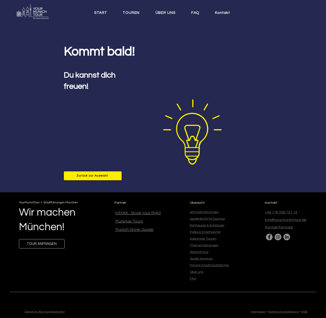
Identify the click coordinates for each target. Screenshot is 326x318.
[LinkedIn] (286, 237)
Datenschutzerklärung (283, 311)
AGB (304, 311)
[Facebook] (269, 237)
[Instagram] (278, 237)
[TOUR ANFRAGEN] (42, 243)
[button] (135, 13)
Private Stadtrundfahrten (209, 265)
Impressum (258, 311)
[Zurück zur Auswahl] (93, 175)
